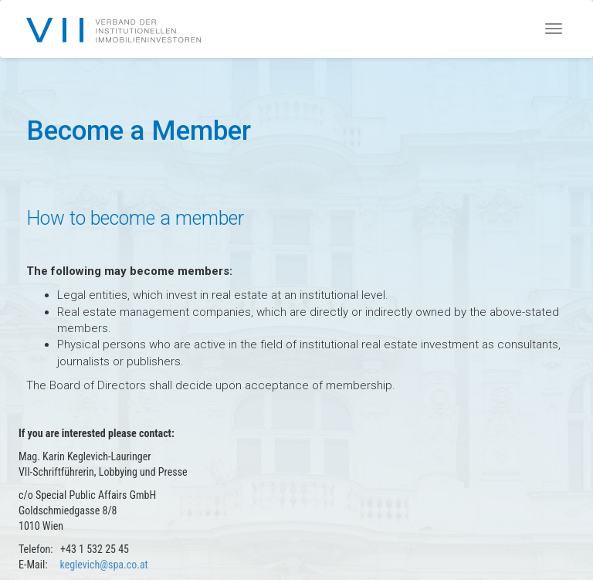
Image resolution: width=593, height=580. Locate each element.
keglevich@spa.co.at (103, 564)
